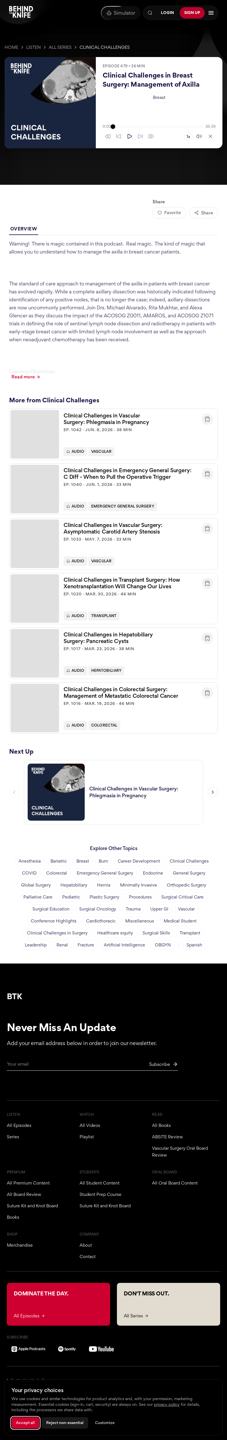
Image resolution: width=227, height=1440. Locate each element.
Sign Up (192, 12)
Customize (105, 1422)
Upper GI (159, 909)
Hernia (103, 885)
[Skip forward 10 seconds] (140, 136)
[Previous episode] (14, 794)
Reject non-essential (65, 1422)
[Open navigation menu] (211, 13)
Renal (62, 945)
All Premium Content (28, 1183)
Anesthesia (30, 861)
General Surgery (189, 873)
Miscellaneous (139, 921)
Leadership (36, 945)
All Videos (90, 1125)
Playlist (87, 1136)
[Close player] (210, 136)
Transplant (104, 618)
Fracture (86, 945)
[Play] (129, 136)
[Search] (150, 13)
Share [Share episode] (203, 213)
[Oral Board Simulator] (121, 13)
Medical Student (180, 921)
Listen (33, 47)
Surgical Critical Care (182, 897)
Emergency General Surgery (123, 508)
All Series (60, 47)
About (86, 1245)
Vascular (101, 453)
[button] (113, 436)
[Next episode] (213, 794)
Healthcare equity (115, 933)
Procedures (140, 897)
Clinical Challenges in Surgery (57, 933)
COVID (29, 873)
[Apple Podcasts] (28, 1349)
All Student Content (99, 1183)
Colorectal (104, 727)
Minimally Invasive (138, 885)
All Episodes (19, 1125)
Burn (103, 861)
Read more (25, 377)
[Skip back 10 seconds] (119, 136)
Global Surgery (36, 885)
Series (13, 1136)
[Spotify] (67, 1349)
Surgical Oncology (97, 909)
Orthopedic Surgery (186, 885)
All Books (161, 1125)
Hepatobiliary (106, 672)
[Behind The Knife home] (21, 13)
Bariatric (58, 861)
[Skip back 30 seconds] (108, 136)
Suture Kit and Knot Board (32, 1205)
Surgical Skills (156, 933)
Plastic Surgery (104, 897)
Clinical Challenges (105, 47)
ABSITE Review (167, 1136)
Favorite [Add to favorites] (169, 212)
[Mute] (199, 136)
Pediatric (71, 897)
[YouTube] (101, 1349)
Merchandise (20, 1245)
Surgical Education (51, 909)
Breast (159, 97)
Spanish (194, 945)
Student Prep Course (100, 1194)
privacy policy (167, 1404)
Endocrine (153, 873)
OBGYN (163, 945)
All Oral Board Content (175, 1183)
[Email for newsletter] (92, 1066)
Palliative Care (37, 897)
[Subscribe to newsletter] (163, 1064)
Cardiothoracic (100, 921)
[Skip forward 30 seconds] (151, 136)
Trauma (133, 909)
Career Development (139, 861)
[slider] (158, 126)
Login (167, 12)
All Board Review (24, 1194)
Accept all (25, 1422)
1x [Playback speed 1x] (188, 136)
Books (13, 1217)
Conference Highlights (53, 921)
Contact (88, 1256)
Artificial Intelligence (124, 945)
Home (11, 47)
